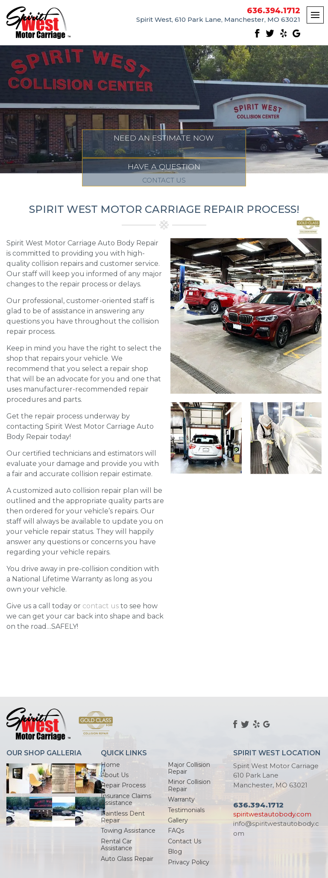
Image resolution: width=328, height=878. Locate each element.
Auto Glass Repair (127, 859)
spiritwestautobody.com (272, 814)
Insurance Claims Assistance (126, 799)
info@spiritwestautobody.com (276, 828)
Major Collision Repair (189, 768)
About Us (115, 775)
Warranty (181, 799)
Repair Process (123, 785)
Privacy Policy (188, 862)
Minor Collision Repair (189, 785)
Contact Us (184, 841)
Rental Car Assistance (116, 844)
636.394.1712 (273, 10)
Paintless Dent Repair (123, 817)
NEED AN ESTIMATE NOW (86, 173)
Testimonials (186, 810)
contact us (100, 606)
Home (110, 765)
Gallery (178, 820)
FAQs (176, 830)
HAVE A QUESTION (242, 173)
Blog (175, 851)
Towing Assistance (128, 830)
